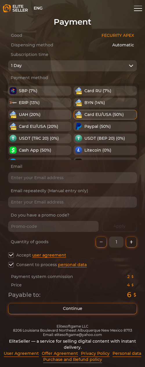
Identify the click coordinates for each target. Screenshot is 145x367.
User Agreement (21, 353)
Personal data (127, 353)
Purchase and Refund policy (72, 359)
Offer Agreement (60, 353)
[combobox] (72, 65)
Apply (119, 226)
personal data (72, 264)
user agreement (49, 255)
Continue (72, 308)
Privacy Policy (95, 353)
